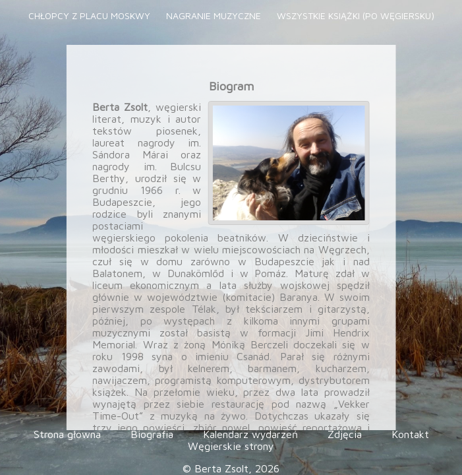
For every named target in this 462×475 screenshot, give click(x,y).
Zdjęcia (346, 434)
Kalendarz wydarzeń (252, 434)
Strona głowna (69, 434)
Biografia (153, 434)
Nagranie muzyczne (215, 15)
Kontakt (410, 434)
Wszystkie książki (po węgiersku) (355, 15)
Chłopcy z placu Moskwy (90, 15)
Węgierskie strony (231, 446)
